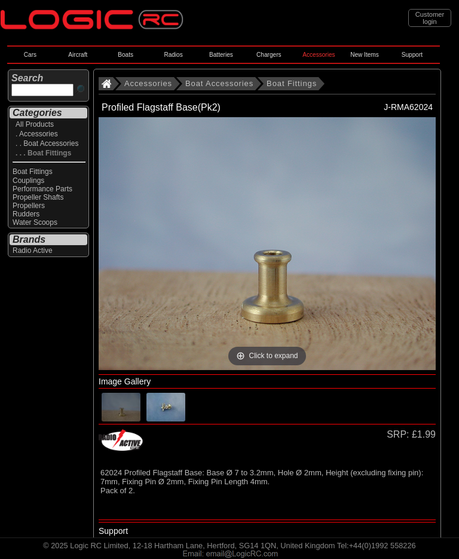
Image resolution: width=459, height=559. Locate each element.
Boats (125, 54)
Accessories (318, 54)
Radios (173, 54)
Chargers (268, 54)
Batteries (221, 54)
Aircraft (77, 54)
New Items (364, 54)
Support (412, 54)
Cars (30, 54)
